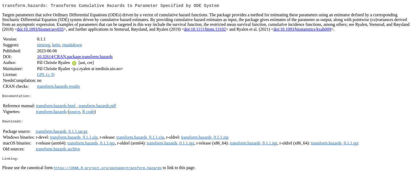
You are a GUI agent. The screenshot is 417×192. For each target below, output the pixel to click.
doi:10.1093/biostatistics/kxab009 (302, 30)
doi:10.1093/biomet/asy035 (40, 30)
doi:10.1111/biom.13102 (205, 30)
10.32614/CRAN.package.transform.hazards (74, 57)
